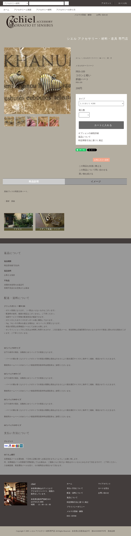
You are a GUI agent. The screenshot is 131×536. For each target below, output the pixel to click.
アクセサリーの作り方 (64, 10)
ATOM (73, 516)
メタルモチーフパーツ (90, 58)
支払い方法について (75, 488)
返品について (84, 137)
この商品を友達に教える (88, 166)
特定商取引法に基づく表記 (90, 140)
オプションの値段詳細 (88, 133)
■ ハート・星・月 (106, 58)
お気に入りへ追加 (101, 160)
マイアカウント (104, 484)
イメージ (96, 181)
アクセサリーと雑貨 (21, 10)
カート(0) (121, 3)
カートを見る (103, 488)
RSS (68, 516)
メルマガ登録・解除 (81, 15)
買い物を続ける (84, 174)
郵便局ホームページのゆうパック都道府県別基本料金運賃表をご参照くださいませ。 (38, 365)
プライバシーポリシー (76, 507)
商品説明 (34, 181)
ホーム (6, 10)
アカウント (104, 3)
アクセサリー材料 (42, 10)
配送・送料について (75, 493)
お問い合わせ (100, 15)
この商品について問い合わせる (91, 170)
